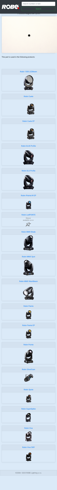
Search (38, 9)
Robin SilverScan (28, 369)
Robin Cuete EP (28, 121)
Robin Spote (28, 390)
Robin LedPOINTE (28, 215)
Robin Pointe (28, 345)
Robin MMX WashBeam (28, 281)
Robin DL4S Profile (28, 146)
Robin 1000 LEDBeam (28, 72)
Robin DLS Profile (28, 171)
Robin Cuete (28, 96)
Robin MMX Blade (29, 232)
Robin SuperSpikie (28, 409)
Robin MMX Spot (28, 257)
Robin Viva (28, 428)
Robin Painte (28, 306)
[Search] (38, 4)
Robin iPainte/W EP (28, 196)
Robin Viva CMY (28, 447)
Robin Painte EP (28, 325)
